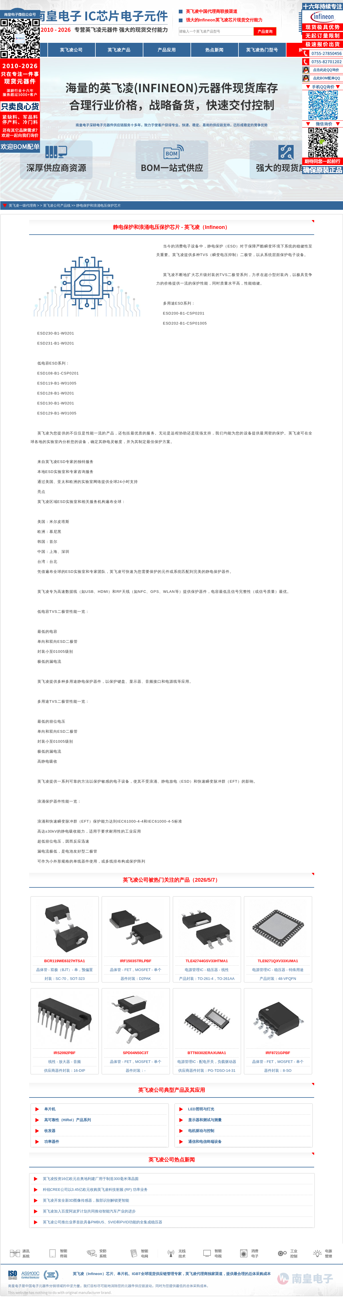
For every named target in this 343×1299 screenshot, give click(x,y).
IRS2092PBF (65, 1053)
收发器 (49, 1131)
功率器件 (51, 1141)
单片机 (49, 1109)
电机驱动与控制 (201, 1131)
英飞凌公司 (71, 49)
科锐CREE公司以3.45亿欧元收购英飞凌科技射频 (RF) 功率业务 (95, 1189)
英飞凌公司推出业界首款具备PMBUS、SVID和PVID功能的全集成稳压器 (103, 1222)
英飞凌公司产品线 (57, 206)
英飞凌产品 (119, 49)
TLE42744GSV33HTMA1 (207, 961)
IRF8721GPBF (278, 1053)
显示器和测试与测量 (205, 1120)
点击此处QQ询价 (326, 70)
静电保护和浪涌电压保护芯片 (98, 206)
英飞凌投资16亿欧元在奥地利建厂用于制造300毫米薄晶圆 (91, 1179)
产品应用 (167, 49)
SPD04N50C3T (136, 1053)
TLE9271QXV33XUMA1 (278, 961)
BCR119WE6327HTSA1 (64, 961)
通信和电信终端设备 (205, 1141)
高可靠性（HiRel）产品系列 (67, 1120)
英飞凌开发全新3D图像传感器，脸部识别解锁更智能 (86, 1200)
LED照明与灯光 (201, 1109)
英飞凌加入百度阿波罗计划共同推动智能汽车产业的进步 (89, 1211)
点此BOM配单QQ (326, 78)
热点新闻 (214, 49)
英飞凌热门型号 (262, 49)
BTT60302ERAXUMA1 (207, 1053)
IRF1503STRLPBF (135, 961)
